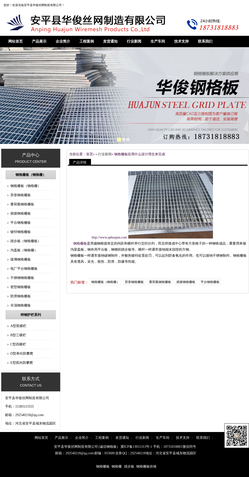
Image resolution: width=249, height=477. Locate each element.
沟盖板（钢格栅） (24, 250)
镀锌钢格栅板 (20, 232)
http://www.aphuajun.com (109, 237)
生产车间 (158, 41)
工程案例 (86, 41)
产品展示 (39, 41)
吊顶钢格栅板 (20, 305)
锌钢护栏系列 (31, 315)
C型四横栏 (18, 344)
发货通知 (110, 41)
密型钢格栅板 (20, 287)
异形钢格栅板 (20, 195)
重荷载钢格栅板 (22, 204)
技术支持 (181, 41)
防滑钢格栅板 (20, 296)
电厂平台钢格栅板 (24, 268)
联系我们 (205, 41)
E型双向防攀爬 (21, 363)
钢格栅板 (80, 243)
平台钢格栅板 (20, 222)
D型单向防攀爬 (21, 353)
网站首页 (15, 41)
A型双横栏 (18, 326)
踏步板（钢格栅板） (25, 241)
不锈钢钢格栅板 (22, 278)
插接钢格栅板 (20, 213)
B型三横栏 (18, 335)
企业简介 (63, 41)
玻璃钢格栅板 (20, 259)
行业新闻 (134, 41)
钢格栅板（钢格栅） (30, 175)
